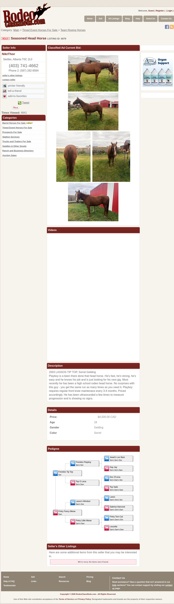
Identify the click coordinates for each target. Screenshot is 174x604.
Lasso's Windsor (81, 502)
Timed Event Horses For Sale (40, 30)
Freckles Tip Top (63, 473)
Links (33, 581)
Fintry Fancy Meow (64, 512)
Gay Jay (113, 468)
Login (169, 11)
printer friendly (16, 85)
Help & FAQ (8, 581)
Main (16, 30)
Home (90, 18)
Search (62, 577)
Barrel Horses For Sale (17, 123)
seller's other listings (12, 75)
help (114, 585)
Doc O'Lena (113, 478)
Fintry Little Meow (81, 521)
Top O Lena (78, 482)
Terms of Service (66, 599)
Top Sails (113, 488)
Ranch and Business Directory (18, 150)
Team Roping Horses (72, 30)
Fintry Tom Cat (113, 518)
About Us (150, 18)
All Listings (113, 18)
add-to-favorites (17, 96)
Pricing (89, 577)
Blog (127, 18)
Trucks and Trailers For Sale (16, 141)
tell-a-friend (14, 90)
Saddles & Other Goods (14, 146)
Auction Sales (9, 155)
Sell (100, 18)
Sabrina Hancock (114, 508)
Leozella (114, 527)
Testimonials (9, 585)
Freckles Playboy (81, 463)
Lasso (113, 498)
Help (138, 18)
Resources (64, 581)
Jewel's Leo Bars (114, 458)
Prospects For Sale (12, 132)
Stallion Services (10, 137)
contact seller (8, 80)
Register (160, 11)
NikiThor (8, 54)
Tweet (25, 102)
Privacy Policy (84, 599)
